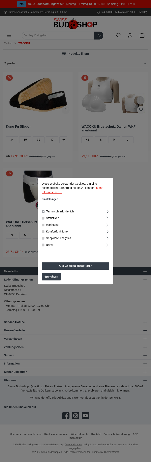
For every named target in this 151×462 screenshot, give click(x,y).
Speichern (51, 277)
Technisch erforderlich (60, 211)
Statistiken (52, 218)
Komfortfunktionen (57, 231)
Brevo (50, 245)
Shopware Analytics (58, 238)
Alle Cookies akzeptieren (75, 266)
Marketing (52, 225)
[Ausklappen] (107, 211)
